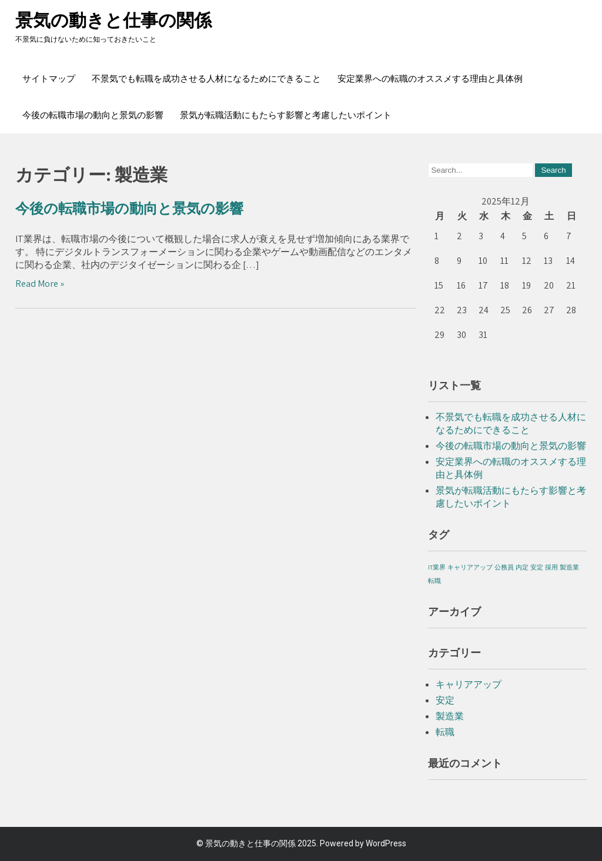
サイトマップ (48, 78)
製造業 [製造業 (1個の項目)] (569, 567)
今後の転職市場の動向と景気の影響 (92, 115)
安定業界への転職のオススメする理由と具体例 (430, 78)
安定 (445, 700)
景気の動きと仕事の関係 (113, 20)
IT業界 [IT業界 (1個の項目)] (437, 567)
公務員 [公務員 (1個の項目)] (504, 567)
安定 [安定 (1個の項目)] (536, 567)
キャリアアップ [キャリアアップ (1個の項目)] (470, 567)
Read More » (39, 283)
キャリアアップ (468, 684)
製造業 (450, 716)
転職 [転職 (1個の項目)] (434, 581)
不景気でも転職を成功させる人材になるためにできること (206, 78)
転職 (445, 732)
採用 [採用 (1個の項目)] (551, 567)
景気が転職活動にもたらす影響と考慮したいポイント (286, 115)
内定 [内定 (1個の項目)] (522, 567)
